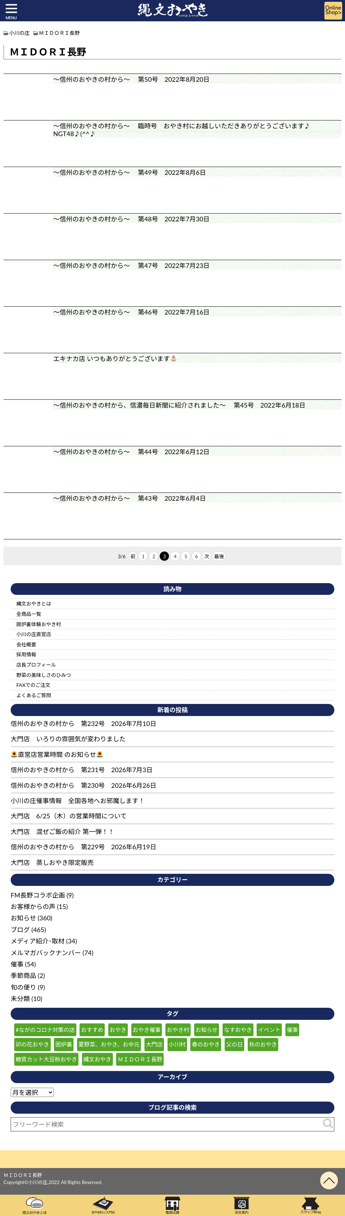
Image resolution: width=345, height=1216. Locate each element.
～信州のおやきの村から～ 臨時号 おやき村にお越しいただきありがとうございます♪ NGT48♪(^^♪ (185, 130)
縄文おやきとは (33, 604)
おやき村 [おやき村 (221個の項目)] (178, 1029)
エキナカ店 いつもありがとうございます (118, 358)
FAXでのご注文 (33, 685)
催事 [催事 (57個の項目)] (292, 1029)
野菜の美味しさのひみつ (43, 675)
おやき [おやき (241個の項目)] (118, 1029)
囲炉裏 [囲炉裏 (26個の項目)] (63, 1044)
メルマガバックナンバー (46, 953)
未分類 (20, 998)
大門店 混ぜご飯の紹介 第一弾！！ (63, 831)
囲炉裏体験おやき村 (38, 624)
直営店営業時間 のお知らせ (57, 754)
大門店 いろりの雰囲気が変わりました (68, 739)
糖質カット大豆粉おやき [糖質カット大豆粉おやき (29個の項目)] (46, 1059)
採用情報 (26, 654)
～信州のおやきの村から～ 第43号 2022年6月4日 (129, 498)
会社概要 (26, 644)
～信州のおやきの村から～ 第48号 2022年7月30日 (131, 219)
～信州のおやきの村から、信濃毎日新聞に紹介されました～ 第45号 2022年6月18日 (179, 405)
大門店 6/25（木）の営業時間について (69, 816)
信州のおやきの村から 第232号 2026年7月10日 (83, 723)
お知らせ (23, 918)
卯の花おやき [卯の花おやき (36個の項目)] (32, 1044)
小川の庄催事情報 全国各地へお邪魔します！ (78, 801)
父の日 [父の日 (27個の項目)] (234, 1044)
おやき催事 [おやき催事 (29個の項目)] (147, 1029)
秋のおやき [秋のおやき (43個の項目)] (263, 1044)
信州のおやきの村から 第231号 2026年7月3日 (82, 770)
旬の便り (23, 987)
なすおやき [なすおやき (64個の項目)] (238, 1029)
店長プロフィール (36, 665)
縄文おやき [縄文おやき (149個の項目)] (97, 1059)
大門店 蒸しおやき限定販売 (52, 862)
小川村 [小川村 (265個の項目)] (177, 1044)
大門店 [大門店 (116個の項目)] (154, 1044)
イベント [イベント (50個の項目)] (269, 1029)
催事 (17, 964)
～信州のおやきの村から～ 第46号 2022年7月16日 (131, 312)
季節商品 (23, 975)
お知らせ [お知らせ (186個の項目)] (207, 1029)
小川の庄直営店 (33, 634)
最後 (219, 556)
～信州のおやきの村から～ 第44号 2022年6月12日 (131, 452)
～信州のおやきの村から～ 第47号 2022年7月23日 (131, 265)
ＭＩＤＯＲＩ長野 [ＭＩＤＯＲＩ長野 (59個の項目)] (139, 1059)
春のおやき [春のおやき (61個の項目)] (206, 1044)
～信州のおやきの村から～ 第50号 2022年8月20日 (131, 79)
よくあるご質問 (33, 695)
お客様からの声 (33, 906)
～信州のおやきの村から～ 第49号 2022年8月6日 (129, 172)
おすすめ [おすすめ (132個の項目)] (92, 1029)
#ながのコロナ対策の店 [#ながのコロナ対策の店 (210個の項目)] (45, 1029)
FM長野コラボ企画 (38, 895)
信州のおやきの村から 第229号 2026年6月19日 (83, 847)
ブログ (20, 929)
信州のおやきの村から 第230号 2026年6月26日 (83, 785)
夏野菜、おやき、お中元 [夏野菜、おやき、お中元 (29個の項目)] (108, 1044)
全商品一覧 (28, 614)
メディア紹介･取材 (38, 941)
